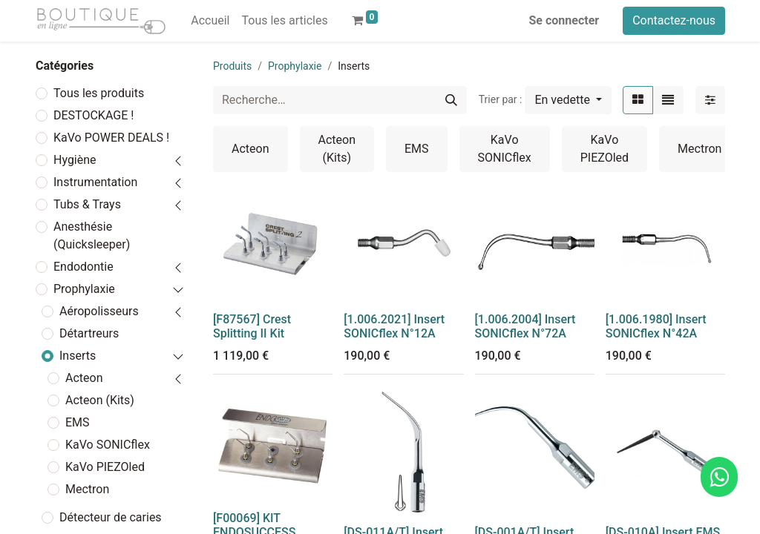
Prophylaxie (84, 289)
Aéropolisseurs (99, 311)
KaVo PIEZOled (105, 467)
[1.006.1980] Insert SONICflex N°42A (656, 326)
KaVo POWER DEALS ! (111, 138)
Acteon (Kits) (99, 400)
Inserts (77, 356)
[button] (568, 100)
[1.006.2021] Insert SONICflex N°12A (394, 326)
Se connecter (564, 20)
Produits (232, 66)
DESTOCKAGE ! (93, 115)
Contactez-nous (673, 20)
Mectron (87, 489)
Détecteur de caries (110, 517)
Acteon (84, 378)
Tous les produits (98, 93)
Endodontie (83, 267)
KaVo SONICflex (107, 445)
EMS (77, 422)
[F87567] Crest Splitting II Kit (252, 326)
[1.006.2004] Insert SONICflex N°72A (525, 326)
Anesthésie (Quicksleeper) (91, 235)
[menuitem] (210, 21)
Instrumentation (95, 182)
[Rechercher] (451, 100)
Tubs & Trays (87, 204)
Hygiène (74, 160)
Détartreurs (89, 333)
